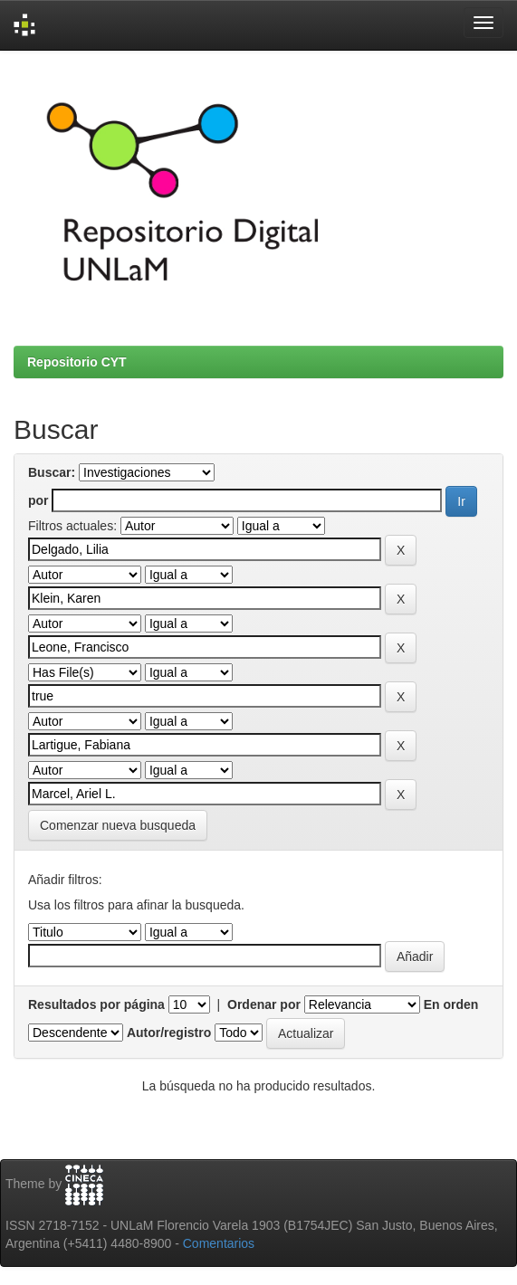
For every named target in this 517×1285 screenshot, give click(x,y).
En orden (451, 1004)
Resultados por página (96, 1004)
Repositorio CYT (77, 362)
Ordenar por (264, 1004)
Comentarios (218, 1243)
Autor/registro (169, 1032)
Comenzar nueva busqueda (118, 825)
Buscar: (51, 472)
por (38, 500)
